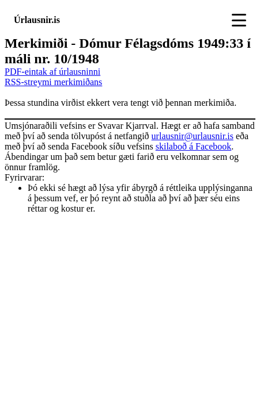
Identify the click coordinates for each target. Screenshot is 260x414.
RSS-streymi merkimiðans (53, 82)
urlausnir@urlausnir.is (192, 136)
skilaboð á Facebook (194, 146)
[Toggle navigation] (239, 20)
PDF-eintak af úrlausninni (52, 71)
